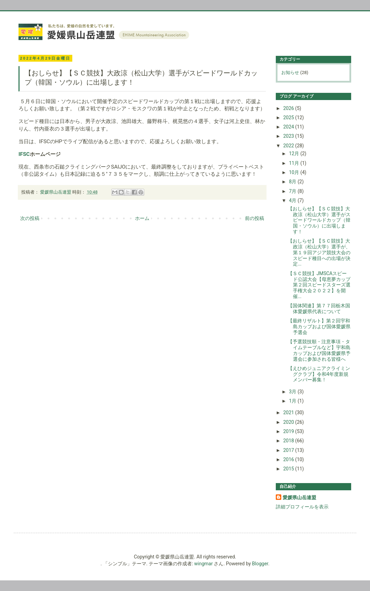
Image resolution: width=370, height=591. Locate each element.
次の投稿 (29, 218)
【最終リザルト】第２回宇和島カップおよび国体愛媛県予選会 (319, 326)
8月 (293, 181)
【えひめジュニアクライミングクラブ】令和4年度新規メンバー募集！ (319, 374)
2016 (289, 459)
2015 (289, 468)
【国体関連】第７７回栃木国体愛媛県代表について (319, 308)
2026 (289, 108)
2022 (289, 145)
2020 (289, 422)
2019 (289, 431)
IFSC (24, 154)
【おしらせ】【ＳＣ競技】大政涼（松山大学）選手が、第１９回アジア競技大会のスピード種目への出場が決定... (319, 252)
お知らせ (290, 72)
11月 (294, 163)
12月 (294, 153)
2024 (289, 127)
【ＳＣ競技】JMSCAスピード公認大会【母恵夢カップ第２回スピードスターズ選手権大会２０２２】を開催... (319, 285)
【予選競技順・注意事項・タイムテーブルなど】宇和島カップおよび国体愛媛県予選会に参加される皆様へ (319, 350)
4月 (293, 200)
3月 (293, 391)
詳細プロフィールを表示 (302, 506)
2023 (289, 136)
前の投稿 (254, 218)
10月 (294, 172)
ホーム (142, 218)
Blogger (260, 563)
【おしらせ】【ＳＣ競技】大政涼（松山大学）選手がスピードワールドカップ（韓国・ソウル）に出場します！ (319, 220)
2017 (289, 450)
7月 (293, 191)
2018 (289, 440)
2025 (289, 117)
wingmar (203, 563)
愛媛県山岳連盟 (299, 497)
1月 (293, 401)
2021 (289, 412)
